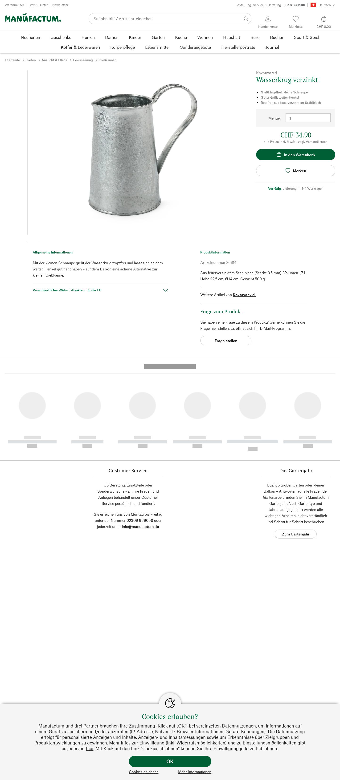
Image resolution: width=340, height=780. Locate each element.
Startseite (12, 60)
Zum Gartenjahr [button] (295, 446)
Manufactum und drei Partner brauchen (78, 725)
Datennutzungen (239, 725)
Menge (274, 118)
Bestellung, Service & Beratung (270, 5)
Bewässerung (83, 60)
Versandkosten (317, 142)
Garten (31, 60)
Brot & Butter (38, 5)
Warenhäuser (14, 5)
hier (89, 748)
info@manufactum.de (140, 438)
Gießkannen (107, 60)
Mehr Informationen (194, 771)
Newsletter (60, 5)
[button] (33, 240)
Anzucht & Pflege (54, 60)
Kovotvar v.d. (244, 294)
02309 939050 (140, 432)
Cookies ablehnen (144, 771)
